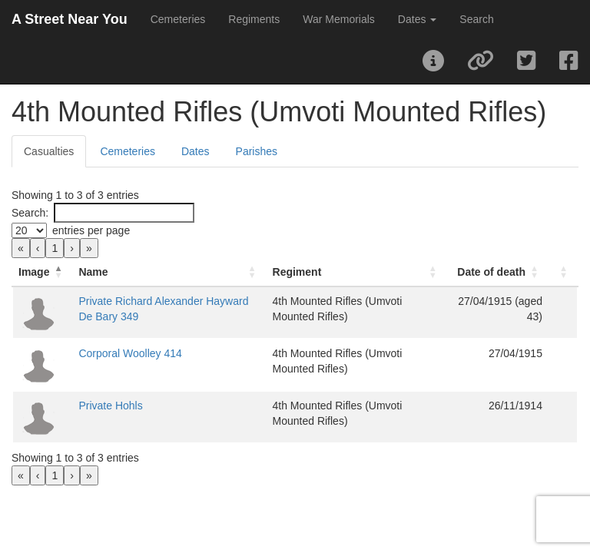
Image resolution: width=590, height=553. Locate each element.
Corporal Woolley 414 (185, 361)
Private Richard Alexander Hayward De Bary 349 (181, 316)
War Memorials (339, 19)
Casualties (49, 151)
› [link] (72, 248)
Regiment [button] (275, 272)
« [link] (21, 248)
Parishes (256, 151)
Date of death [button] (464, 272)
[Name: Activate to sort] (186, 272)
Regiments (254, 19)
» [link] (89, 248)
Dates (195, 151)
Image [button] (33, 272)
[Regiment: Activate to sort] (319, 272)
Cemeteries (178, 19)
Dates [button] (417, 19)
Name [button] (149, 272)
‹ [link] (38, 248)
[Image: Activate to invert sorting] (70, 272)
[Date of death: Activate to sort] (458, 272)
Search (476, 19)
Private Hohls (166, 413)
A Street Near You (70, 19)
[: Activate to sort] (550, 272)
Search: (30, 213)
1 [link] (54, 248)
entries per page (91, 230)
